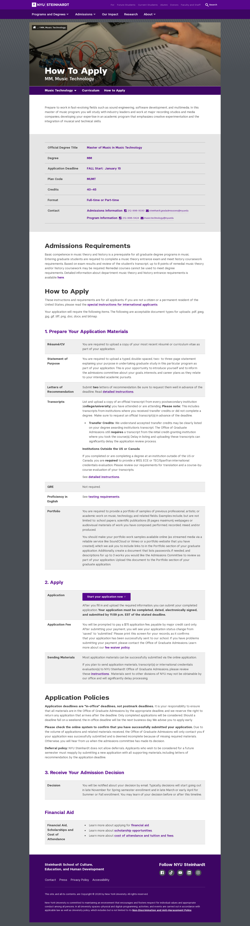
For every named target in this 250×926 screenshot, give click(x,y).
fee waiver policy (117, 647)
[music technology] (77, 90)
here (61, 277)
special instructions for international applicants (122, 304)
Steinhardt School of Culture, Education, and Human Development (74, 866)
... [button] (37, 27)
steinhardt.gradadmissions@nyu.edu (167, 210)
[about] (154, 14)
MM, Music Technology (53, 27)
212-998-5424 (129, 217)
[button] (211, 5)
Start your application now (106, 596)
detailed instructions (118, 392)
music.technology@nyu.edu (157, 217)
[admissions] (94, 14)
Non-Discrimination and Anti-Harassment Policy (161, 910)
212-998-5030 (134, 210)
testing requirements (103, 497)
